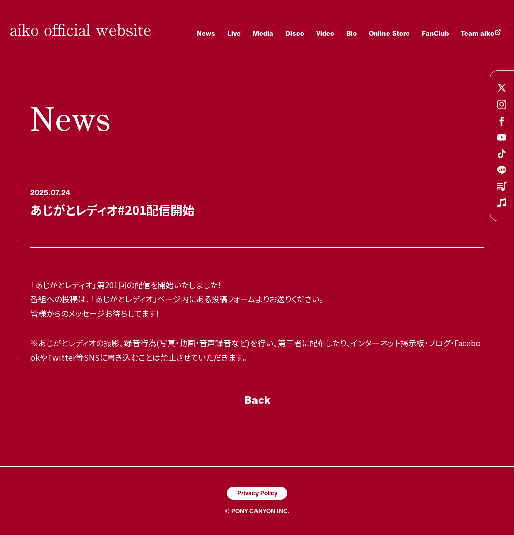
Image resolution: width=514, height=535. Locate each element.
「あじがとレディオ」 (63, 285)
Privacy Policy (257, 493)
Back (257, 399)
